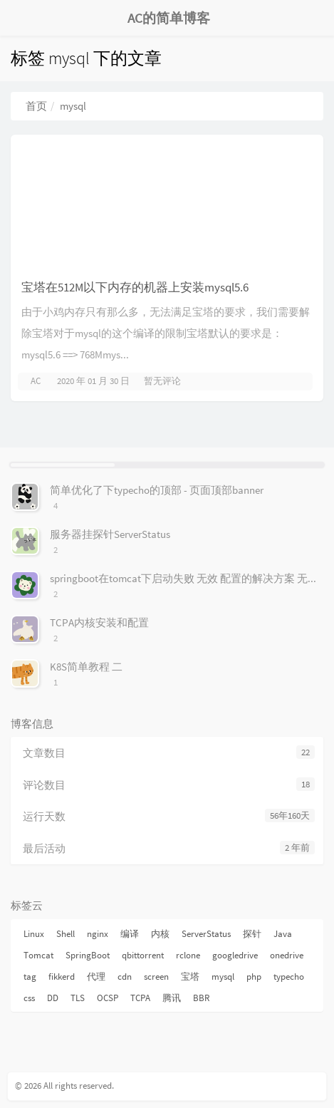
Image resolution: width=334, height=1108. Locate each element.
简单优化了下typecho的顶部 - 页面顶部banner (156, 490)
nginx (97, 934)
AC (36, 381)
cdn (125, 976)
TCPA (140, 998)
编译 (129, 934)
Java (282, 934)
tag (30, 976)
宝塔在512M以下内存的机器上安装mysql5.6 (135, 287)
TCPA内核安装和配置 (99, 622)
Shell (65, 934)
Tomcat (38, 955)
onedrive (286, 955)
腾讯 (171, 998)
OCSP (107, 998)
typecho (288, 976)
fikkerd (61, 976)
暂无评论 (162, 381)
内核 (160, 934)
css (29, 998)
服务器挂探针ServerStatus (110, 534)
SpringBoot (88, 955)
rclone (188, 955)
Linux (34, 934)
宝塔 (190, 976)
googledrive (235, 955)
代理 (96, 976)
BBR (201, 998)
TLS (78, 998)
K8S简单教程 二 (86, 666)
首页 (36, 106)
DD (52, 998)
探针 (252, 934)
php (253, 976)
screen (156, 976)
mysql (223, 976)
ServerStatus (206, 934)
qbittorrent (143, 955)
